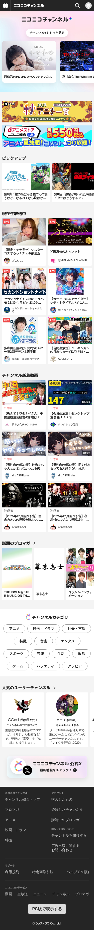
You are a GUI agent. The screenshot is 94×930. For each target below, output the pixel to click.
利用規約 (12, 872)
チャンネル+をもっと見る (47, 33)
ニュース (40, 894)
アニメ (14, 629)
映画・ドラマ (43, 629)
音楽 (43, 641)
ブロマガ (12, 810)
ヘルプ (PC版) (78, 872)
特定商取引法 (42, 872)
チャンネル (61, 894)
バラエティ (45, 666)
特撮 (23, 641)
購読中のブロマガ (65, 820)
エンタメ (68, 641)
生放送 (22, 894)
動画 (8, 894)
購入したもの (61, 799)
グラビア (75, 666)
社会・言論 (76, 629)
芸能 (40, 654)
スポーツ (16, 654)
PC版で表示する (47, 909)
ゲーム (18, 666)
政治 (81, 654)
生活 (60, 654)
